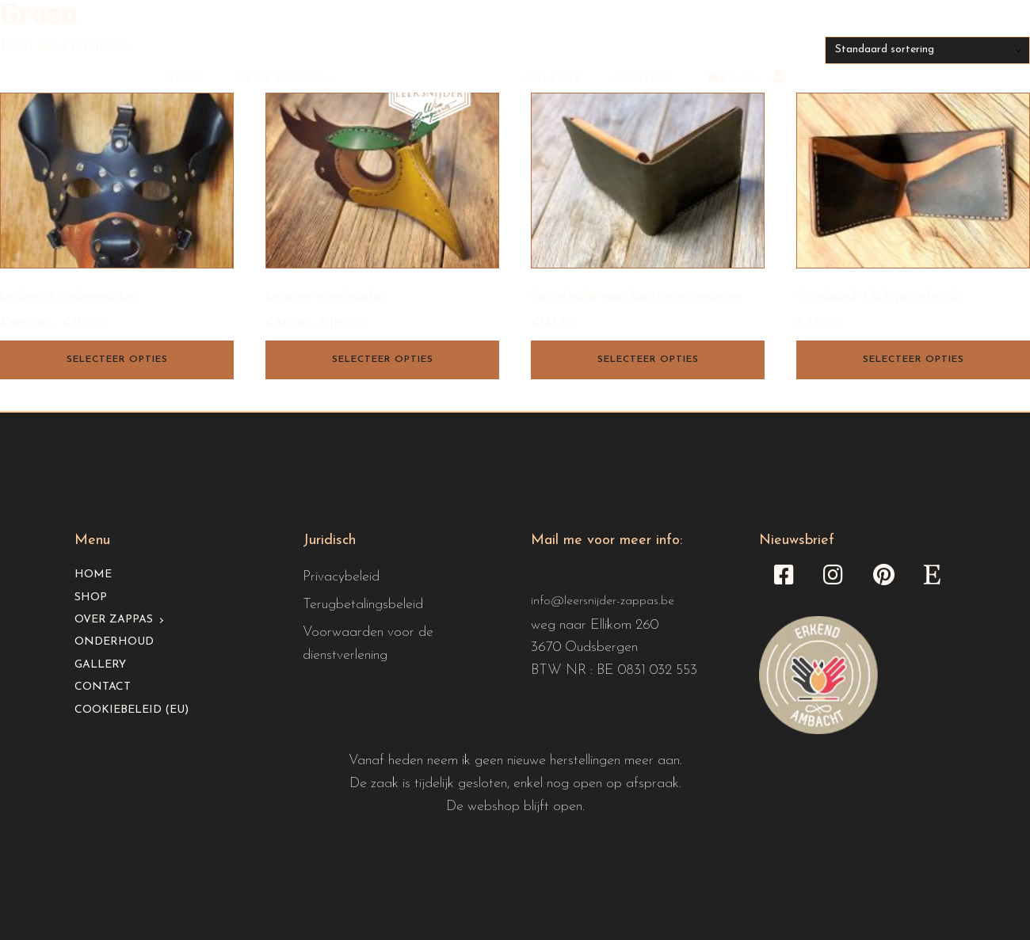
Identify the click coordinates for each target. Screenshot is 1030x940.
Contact (644, 79)
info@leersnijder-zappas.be (602, 601)
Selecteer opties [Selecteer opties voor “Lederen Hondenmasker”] (117, 359)
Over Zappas (278, 79)
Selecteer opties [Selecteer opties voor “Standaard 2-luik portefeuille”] (913, 359)
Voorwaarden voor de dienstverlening (368, 644)
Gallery (553, 79)
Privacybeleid (341, 576)
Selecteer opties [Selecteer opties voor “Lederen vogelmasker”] (382, 359)
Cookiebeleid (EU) (131, 710)
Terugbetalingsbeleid (363, 604)
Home (93, 574)
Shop (186, 79)
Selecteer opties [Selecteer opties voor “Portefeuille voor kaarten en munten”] (648, 359)
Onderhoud (114, 642)
